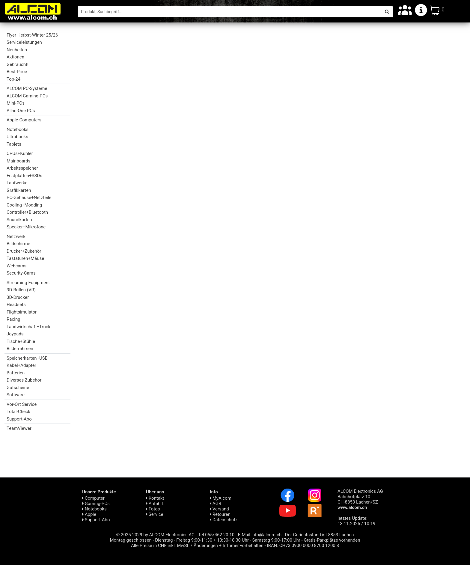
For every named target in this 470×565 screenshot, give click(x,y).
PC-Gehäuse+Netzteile (29, 197)
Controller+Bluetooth (27, 212)
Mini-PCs (16, 103)
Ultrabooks (17, 136)
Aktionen (15, 57)
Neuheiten (17, 49)
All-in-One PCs (21, 110)
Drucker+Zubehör (24, 251)
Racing (13, 319)
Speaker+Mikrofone (26, 227)
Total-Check (18, 411)
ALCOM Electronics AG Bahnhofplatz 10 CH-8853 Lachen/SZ (360, 499)
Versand (219, 509)
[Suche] (229, 11)
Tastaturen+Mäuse (25, 258)
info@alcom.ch (266, 534)
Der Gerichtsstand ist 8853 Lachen (319, 534)
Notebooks (17, 129)
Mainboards (18, 161)
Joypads (15, 334)
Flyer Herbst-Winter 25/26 (32, 35)
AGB (215, 503)
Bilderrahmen (20, 348)
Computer (93, 498)
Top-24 (13, 79)
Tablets (14, 144)
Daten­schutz (223, 519)
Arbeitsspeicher (22, 168)
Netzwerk (16, 236)
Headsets (16, 304)
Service (154, 514)
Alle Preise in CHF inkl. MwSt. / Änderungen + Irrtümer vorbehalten (197, 545)
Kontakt (155, 498)
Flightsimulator (22, 312)
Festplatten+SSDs (24, 175)
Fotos (153, 509)
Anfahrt (155, 503)
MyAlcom (220, 498)
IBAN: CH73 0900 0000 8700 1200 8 (303, 545)
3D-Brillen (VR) (21, 290)
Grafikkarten (19, 190)
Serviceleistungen (24, 42)
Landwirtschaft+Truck (28, 326)
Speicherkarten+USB (27, 358)
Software (16, 394)
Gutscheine (18, 387)
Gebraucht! (17, 64)
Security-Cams (21, 273)
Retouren (220, 514)
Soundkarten (19, 219)
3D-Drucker (18, 297)
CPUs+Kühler (20, 153)
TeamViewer (19, 428)
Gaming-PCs (96, 503)
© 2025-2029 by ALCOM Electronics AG (155, 534)
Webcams (16, 266)
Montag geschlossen (130, 540)
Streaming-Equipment (28, 282)
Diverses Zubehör (24, 380)
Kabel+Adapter (21, 365)
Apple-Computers (24, 120)
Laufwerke (17, 183)
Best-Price (17, 71)
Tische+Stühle (21, 341)
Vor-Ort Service (22, 404)
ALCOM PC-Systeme (27, 88)
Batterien (16, 373)
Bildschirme (18, 243)
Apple (89, 514)
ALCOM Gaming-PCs (27, 96)
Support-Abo (19, 419)
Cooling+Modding (24, 205)
